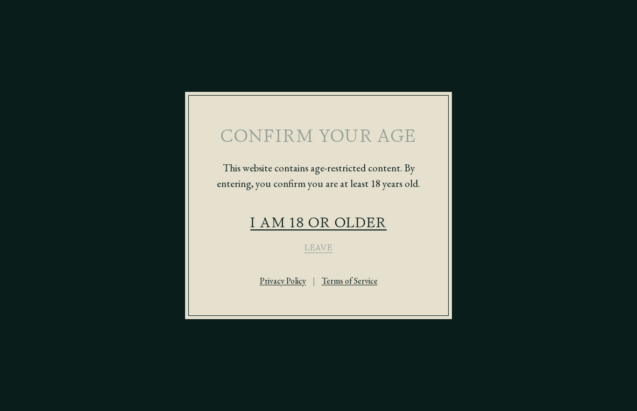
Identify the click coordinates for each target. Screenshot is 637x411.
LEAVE (319, 247)
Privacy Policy (283, 280)
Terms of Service (350, 280)
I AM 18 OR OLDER (318, 222)
